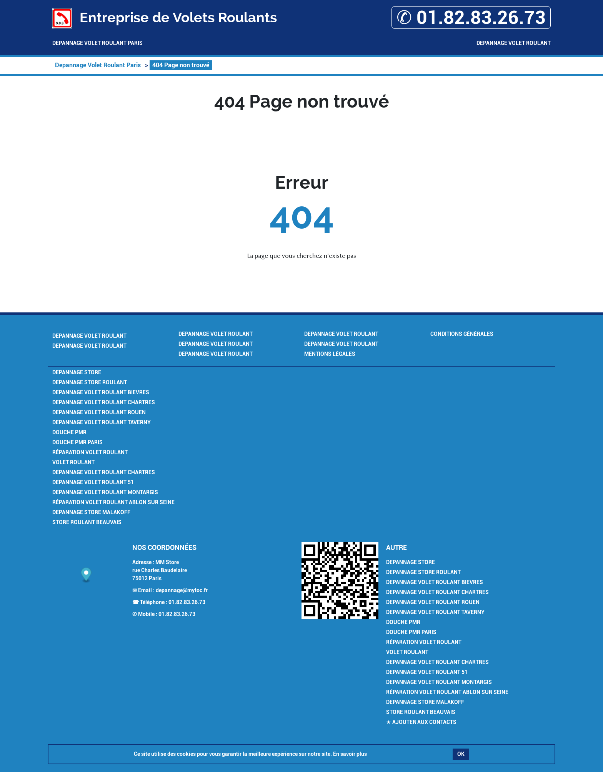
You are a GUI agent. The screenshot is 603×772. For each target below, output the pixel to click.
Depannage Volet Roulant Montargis (105, 492)
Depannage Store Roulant (89, 382)
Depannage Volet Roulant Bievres (100, 392)
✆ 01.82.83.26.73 (471, 17)
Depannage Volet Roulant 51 (93, 482)
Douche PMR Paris (77, 442)
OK (461, 754)
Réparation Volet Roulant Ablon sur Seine (113, 502)
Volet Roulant (73, 462)
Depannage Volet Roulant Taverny (101, 422)
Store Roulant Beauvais (87, 522)
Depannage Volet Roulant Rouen (99, 412)
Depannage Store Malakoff (91, 512)
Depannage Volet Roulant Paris (97, 43)
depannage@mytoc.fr (182, 590)
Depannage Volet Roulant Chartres (103, 402)
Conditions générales (461, 334)
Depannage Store (76, 372)
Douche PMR (69, 432)
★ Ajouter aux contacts (421, 722)
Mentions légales (329, 354)
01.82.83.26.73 (186, 602)
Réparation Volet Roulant (90, 452)
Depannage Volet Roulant (513, 43)
